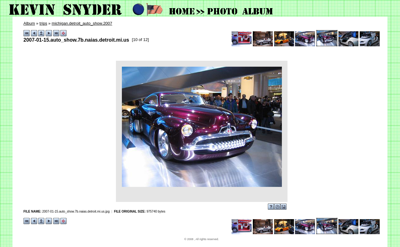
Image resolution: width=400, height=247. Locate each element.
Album (29, 23)
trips (43, 23)
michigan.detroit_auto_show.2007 (82, 23)
